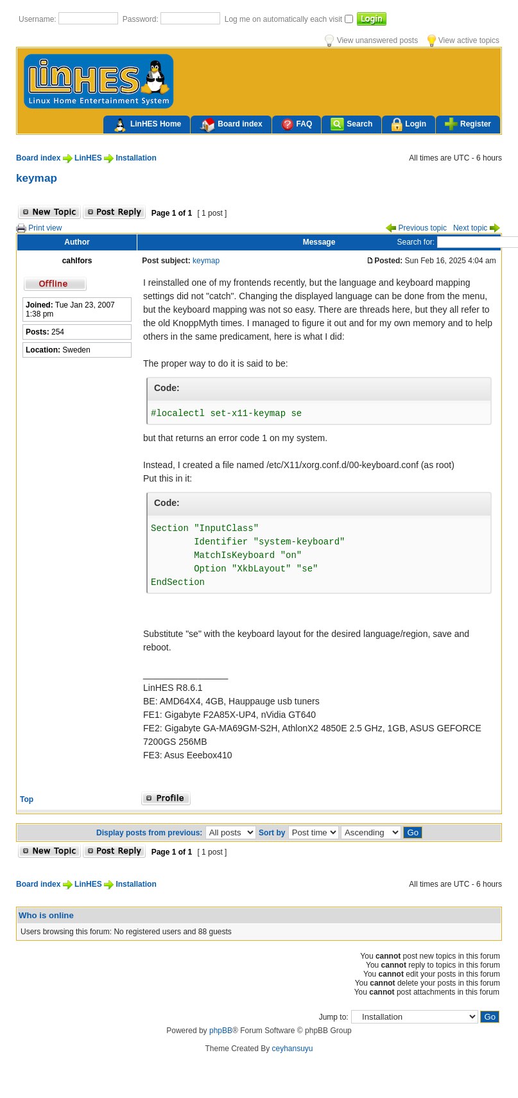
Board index (231, 125)
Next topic (476, 227)
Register (468, 124)
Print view (39, 227)
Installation (136, 157)
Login (408, 125)
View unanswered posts (371, 40)
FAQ (297, 124)
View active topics (463, 40)
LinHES (88, 157)
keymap (36, 177)
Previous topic (416, 227)
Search (351, 124)
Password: (141, 19)
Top (26, 799)
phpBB (220, 1030)
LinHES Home (146, 125)
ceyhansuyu (292, 1048)
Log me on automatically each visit (285, 19)
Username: (38, 19)
